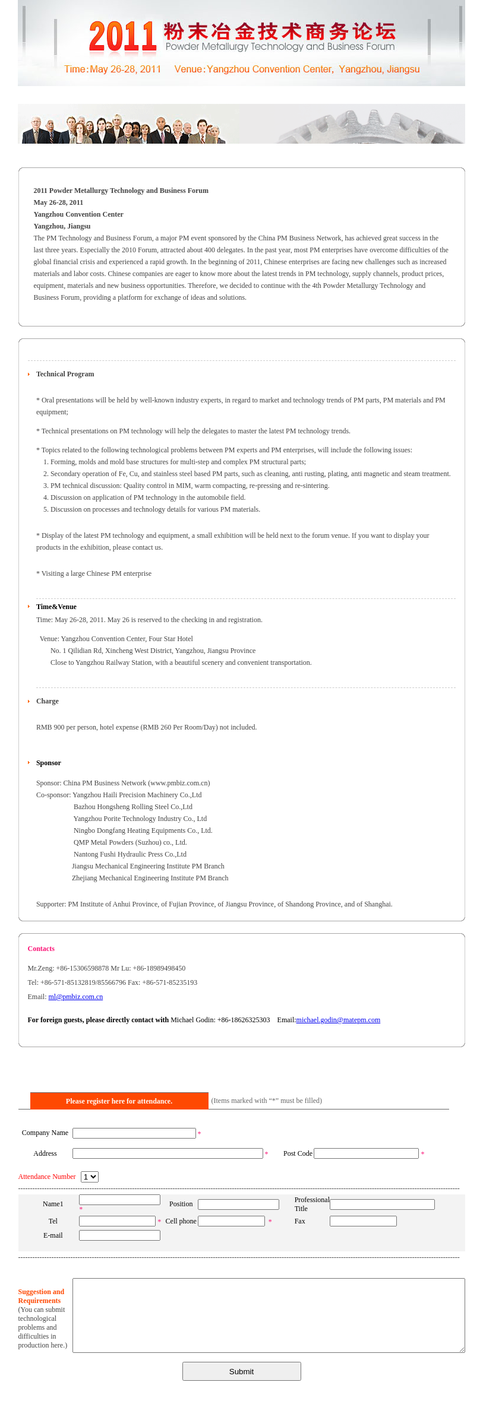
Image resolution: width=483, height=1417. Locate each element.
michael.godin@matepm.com (338, 1020)
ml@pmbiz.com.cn (76, 997)
